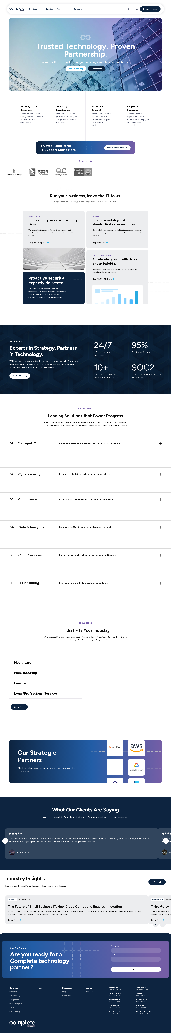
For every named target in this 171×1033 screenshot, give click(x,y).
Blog (64, 992)
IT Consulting (15, 1012)
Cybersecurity (15, 996)
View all (157, 882)
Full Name (115, 946)
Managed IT (14, 992)
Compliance (14, 1000)
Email (113, 955)
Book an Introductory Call (117, 148)
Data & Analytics (16, 1004)
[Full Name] (136, 950)
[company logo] (23, 1023)
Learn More (97, 69)
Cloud (12, 1008)
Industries (51, 8)
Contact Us (132, 8)
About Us (89, 992)
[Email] (136, 959)
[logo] (19, 8)
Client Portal (67, 996)
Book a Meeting (149, 8)
